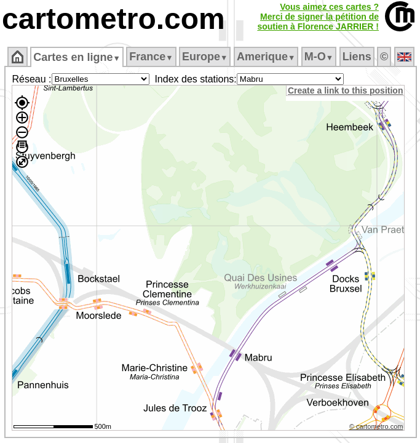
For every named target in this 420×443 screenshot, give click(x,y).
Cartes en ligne (76, 57)
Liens (357, 56)
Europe (205, 56)
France (151, 56)
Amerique (266, 56)
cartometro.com (113, 18)
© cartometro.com (376, 426)
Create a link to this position (345, 90)
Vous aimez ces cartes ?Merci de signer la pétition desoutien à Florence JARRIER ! (318, 16)
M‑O (318, 56)
